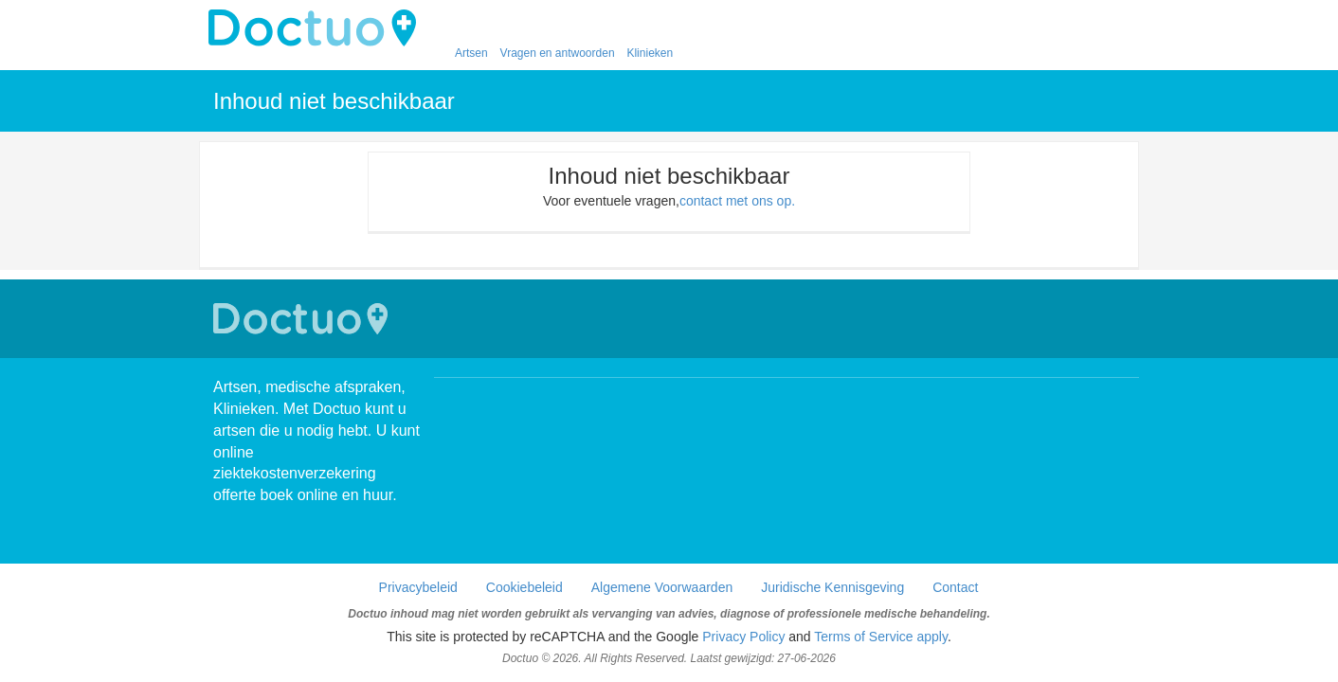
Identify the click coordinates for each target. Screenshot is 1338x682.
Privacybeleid (418, 587)
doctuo (317, 28)
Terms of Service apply (881, 636)
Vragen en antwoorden (557, 53)
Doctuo (303, 318)
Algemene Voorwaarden (661, 587)
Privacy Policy (743, 636)
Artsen (471, 53)
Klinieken (649, 53)
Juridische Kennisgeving (832, 587)
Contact (955, 587)
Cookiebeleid (524, 587)
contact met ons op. (737, 200)
